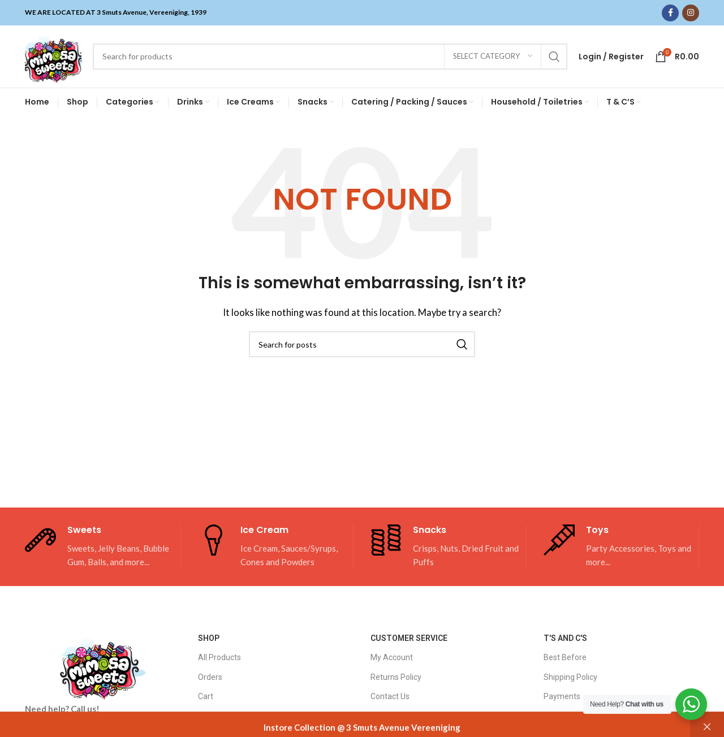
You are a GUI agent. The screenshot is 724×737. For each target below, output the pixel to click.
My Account (391, 657)
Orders (210, 677)
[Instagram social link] (690, 13)
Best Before (565, 657)
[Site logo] (53, 55)
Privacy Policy (568, 716)
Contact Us (390, 696)
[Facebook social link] (670, 13)
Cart (205, 696)
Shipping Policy (570, 677)
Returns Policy (395, 677)
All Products (219, 657)
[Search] (330, 57)
